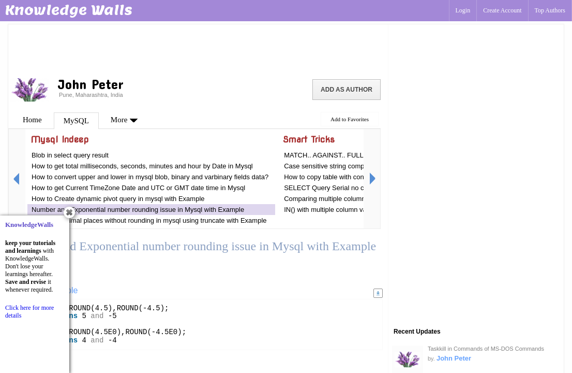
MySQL (76, 121)
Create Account (502, 10)
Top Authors (550, 10)
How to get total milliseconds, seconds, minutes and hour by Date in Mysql (142, 166)
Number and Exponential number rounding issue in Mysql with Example (138, 209)
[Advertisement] (198, 49)
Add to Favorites (349, 119)
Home (32, 120)
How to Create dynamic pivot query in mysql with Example (118, 199)
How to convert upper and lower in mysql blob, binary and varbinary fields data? (150, 177)
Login (463, 10)
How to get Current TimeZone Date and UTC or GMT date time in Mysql (138, 188)
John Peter (453, 358)
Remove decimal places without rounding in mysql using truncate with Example (149, 220)
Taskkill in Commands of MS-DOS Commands (486, 349)
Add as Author (346, 89)
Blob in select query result (70, 155)
